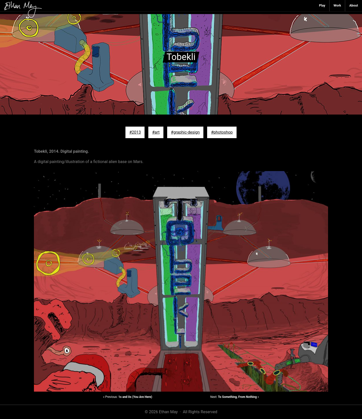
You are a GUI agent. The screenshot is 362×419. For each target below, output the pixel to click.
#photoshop (222, 132)
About (353, 5)
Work (337, 5)
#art (156, 132)
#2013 (135, 132)
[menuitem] (322, 5)
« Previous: (127, 397)
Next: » (234, 397)
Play (322, 5)
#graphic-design (185, 132)
